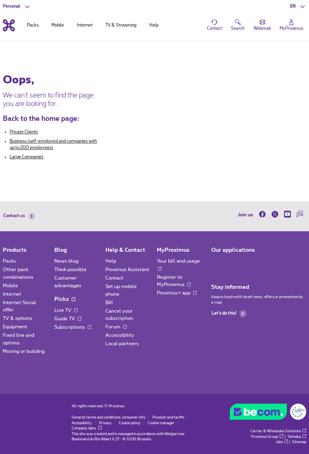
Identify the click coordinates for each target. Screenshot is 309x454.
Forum (116, 326)
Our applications (233, 250)
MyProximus (173, 250)
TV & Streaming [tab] (120, 25)
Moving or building (24, 351)
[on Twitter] (275, 214)
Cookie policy (129, 423)
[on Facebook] (263, 214)
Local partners (122, 343)
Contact (114, 278)
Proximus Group (267, 437)
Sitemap (299, 442)
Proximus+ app (177, 292)
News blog (66, 261)
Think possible (70, 269)
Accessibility (119, 335)
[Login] (291, 25)
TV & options (17, 318)
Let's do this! (229, 313)
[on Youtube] (287, 214)
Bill (109, 302)
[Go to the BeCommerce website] (268, 413)
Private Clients (24, 132)
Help (110, 261)
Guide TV (67, 318)
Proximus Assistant (127, 269)
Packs (9, 261)
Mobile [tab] (58, 25)
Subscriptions (72, 327)
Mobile (10, 285)
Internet (12, 294)
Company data (87, 428)
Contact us (19, 216)
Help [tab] (154, 25)
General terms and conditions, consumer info (108, 417)
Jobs (282, 442)
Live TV (66, 310)
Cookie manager (161, 423)
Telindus (296, 437)
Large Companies (26, 157)
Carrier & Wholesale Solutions (278, 431)
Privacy (105, 423)
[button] (298, 6)
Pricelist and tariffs (168, 417)
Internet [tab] (85, 25)
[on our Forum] (300, 214)
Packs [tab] (33, 25)
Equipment (15, 326)
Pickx (64, 299)
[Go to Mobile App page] (216, 262)
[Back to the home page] (9, 25)
